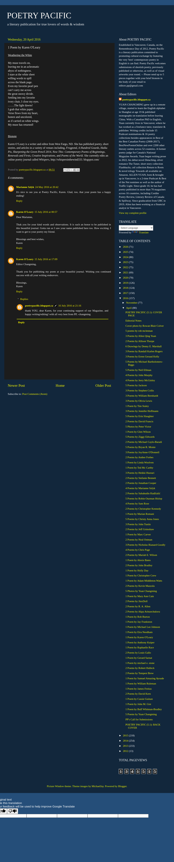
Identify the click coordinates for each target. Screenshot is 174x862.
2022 (126, 267)
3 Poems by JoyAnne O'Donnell (142, 452)
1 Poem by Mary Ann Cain (139, 596)
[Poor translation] (12, 811)
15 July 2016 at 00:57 (45, 211)
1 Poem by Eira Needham (138, 632)
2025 (126, 251)
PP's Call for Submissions (139, 719)
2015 (126, 735)
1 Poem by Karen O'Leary (139, 637)
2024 (126, 257)
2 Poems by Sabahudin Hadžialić (142, 493)
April (129, 307)
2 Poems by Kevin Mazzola (140, 585)
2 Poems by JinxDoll (136, 601)
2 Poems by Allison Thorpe (139, 341)
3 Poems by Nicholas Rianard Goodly (145, 544)
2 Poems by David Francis (139, 421)
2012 (126, 750)
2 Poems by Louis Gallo (138, 652)
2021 (126, 272)
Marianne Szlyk (25, 187)
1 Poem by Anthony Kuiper (139, 642)
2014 (126, 740)
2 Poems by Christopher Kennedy (143, 508)
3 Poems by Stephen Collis (139, 390)
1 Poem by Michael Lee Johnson (142, 626)
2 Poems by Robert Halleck (139, 667)
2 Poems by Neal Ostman (138, 539)
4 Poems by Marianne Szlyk (140, 488)
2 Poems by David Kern (138, 693)
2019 (126, 282)
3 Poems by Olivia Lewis (138, 400)
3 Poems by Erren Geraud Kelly (142, 356)
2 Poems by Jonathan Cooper (140, 482)
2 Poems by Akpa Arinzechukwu (142, 611)
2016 (126, 298)
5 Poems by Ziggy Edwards (140, 436)
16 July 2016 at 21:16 (69, 305)
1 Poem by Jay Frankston (138, 621)
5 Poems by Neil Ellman (138, 369)
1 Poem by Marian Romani (139, 513)
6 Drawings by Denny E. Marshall (143, 346)
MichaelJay (98, 786)
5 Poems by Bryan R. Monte (140, 447)
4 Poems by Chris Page (137, 549)
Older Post (103, 385)
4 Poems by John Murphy (138, 375)
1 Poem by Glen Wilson (138, 431)
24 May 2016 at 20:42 (46, 187)
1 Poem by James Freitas (138, 688)
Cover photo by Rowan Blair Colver (144, 325)
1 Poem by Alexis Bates (138, 560)
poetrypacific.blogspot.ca (39, 305)
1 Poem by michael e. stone (139, 662)
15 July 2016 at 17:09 (45, 259)
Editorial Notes (133, 320)
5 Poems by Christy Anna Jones (142, 519)
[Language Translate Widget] (136, 228)
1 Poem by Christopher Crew (140, 575)
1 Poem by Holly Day (136, 570)
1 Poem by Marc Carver (138, 534)
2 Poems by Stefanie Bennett (140, 477)
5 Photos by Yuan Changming (141, 591)
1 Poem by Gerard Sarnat (138, 657)
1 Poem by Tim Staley (137, 406)
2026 (126, 246)
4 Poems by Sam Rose (137, 503)
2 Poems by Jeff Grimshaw (139, 529)
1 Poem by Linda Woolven (139, 462)
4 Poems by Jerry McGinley (140, 380)
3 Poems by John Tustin (138, 524)
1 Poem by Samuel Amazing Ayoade (144, 678)
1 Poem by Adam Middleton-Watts (143, 580)
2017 (126, 292)
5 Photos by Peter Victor (138, 426)
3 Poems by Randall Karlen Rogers (143, 351)
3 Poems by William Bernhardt (141, 395)
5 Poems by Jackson (136, 385)
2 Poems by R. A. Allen (137, 606)
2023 (126, 262)
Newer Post (16, 385)
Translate (140, 232)
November (132, 302)
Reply (19, 200)
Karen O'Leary (24, 211)
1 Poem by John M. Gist (138, 704)
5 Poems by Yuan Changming (141, 714)
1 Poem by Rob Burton (137, 616)
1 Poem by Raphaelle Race (139, 647)
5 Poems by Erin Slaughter (139, 416)
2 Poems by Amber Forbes (139, 457)
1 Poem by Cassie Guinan (139, 698)
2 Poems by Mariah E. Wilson (141, 554)
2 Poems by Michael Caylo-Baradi (143, 441)
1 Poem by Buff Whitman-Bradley (143, 709)
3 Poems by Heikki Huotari (139, 472)
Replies (24, 299)
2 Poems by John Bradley (138, 565)
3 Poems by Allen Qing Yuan (140, 335)
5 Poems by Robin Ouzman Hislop (143, 498)
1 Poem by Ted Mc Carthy (139, 467)
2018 (126, 287)
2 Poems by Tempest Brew (139, 673)
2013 (126, 745)
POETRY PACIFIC (39, 15)
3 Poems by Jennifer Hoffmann (141, 411)
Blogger (122, 786)
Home (60, 385)
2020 (126, 277)
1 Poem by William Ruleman (140, 683)
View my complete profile (132, 212)
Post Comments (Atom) (34, 393)
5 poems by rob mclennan (139, 330)
